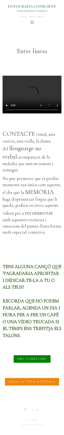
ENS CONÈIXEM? (32, 359)
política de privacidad (32, 424)
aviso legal (32, 420)
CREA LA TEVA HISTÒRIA (32, 382)
